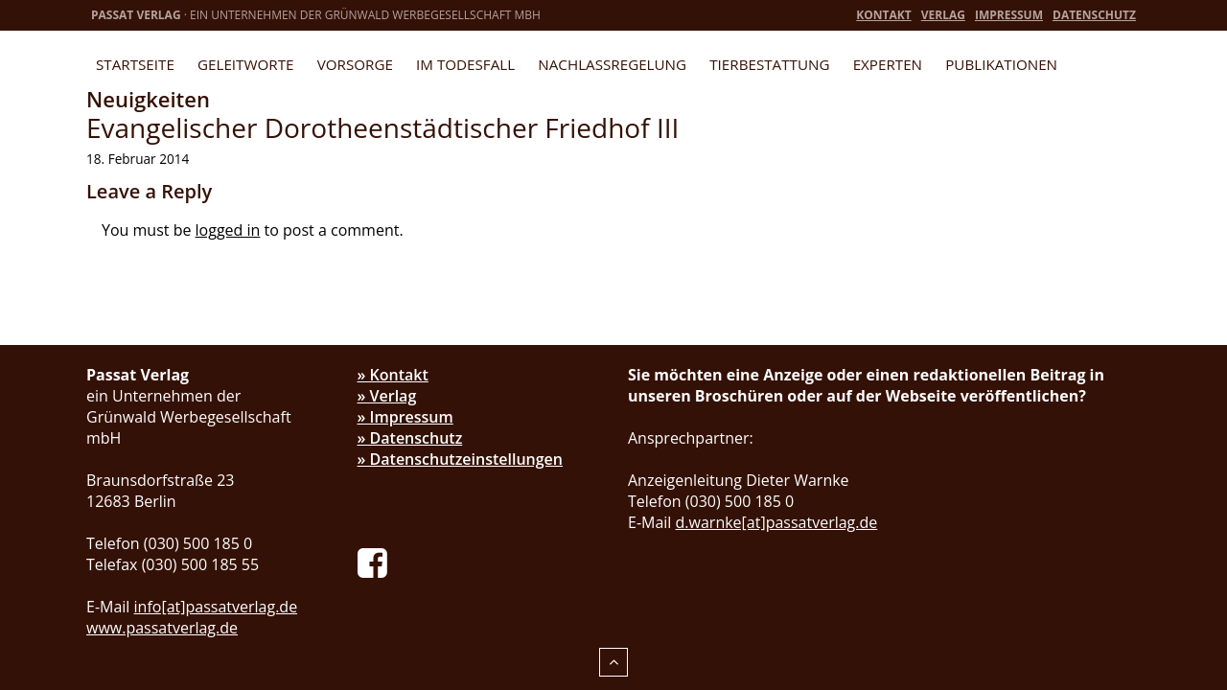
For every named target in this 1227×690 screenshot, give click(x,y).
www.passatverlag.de (162, 627)
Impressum (1009, 15)
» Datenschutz (410, 437)
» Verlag (387, 395)
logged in (228, 230)
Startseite (135, 64)
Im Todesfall (465, 64)
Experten (887, 64)
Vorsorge (355, 64)
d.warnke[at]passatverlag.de (777, 522)
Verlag (943, 15)
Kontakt (883, 15)
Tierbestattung (769, 64)
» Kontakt (393, 374)
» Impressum (405, 416)
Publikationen (1001, 64)
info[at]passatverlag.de (216, 606)
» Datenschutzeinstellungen (461, 459)
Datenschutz (1094, 15)
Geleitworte (245, 64)
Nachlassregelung (612, 64)
